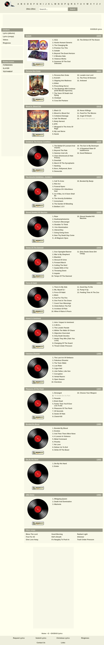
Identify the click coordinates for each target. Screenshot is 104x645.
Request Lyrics (19, 638)
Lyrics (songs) (8, 36)
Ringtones (7, 43)
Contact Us (41, 643)
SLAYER (6, 68)
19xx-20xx (30, 9)
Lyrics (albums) (9, 33)
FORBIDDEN (7, 65)
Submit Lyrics (41, 638)
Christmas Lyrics (63, 638)
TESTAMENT (8, 72)
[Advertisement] (52, 20)
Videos (5, 40)
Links (63, 643)
